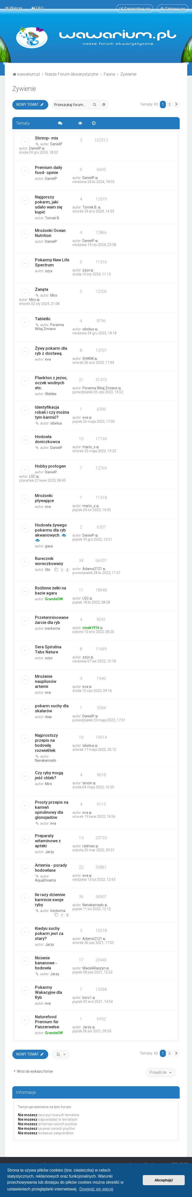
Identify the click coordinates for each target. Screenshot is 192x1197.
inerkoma (52, 628)
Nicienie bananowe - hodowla (46, 962)
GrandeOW (54, 598)
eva (48, 359)
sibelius (88, 329)
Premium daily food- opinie (48, 169)
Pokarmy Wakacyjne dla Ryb (48, 991)
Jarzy (49, 851)
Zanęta (41, 288)
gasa (49, 546)
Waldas (51, 393)
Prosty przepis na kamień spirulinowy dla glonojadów (51, 809)
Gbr (48, 569)
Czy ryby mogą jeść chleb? (49, 775)
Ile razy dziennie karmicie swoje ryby (50, 899)
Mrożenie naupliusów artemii (45, 680)
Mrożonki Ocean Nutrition (50, 232)
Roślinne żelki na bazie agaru (50, 590)
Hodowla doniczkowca (47, 439)
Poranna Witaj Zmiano (49, 326)
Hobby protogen (50, 465)
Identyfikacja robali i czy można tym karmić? (52, 411)
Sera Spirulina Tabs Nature (48, 649)
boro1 (87, 997)
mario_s (88, 446)
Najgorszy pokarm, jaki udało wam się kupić (48, 204)
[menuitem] (37, 8)
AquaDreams (45, 880)
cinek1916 (90, 627)
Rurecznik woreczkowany (49, 560)
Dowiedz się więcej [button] (96, 1189)
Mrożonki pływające (44, 497)
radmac (88, 845)
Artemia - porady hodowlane (51, 867)
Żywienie (24, 88)
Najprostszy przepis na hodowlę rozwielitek (46, 742)
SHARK (88, 358)
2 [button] (169, 103)
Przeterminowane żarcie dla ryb (51, 619)
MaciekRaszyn (94, 967)
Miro (53, 295)
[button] (176, 103)
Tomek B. (52, 218)
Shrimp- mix (46, 137)
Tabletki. (43, 318)
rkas (48, 716)
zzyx (49, 270)
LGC (32, 476)
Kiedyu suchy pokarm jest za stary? (49, 932)
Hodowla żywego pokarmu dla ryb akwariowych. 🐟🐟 (51, 532)
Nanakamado (45, 760)
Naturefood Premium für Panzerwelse (47, 1021)
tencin (87, 783)
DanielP (56, 144)
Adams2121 (92, 568)
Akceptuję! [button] (164, 1180)
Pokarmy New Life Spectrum (52, 262)
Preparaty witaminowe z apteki (48, 840)
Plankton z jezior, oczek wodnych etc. (51, 382)
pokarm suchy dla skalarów (52, 708)
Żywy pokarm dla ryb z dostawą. (51, 350)
